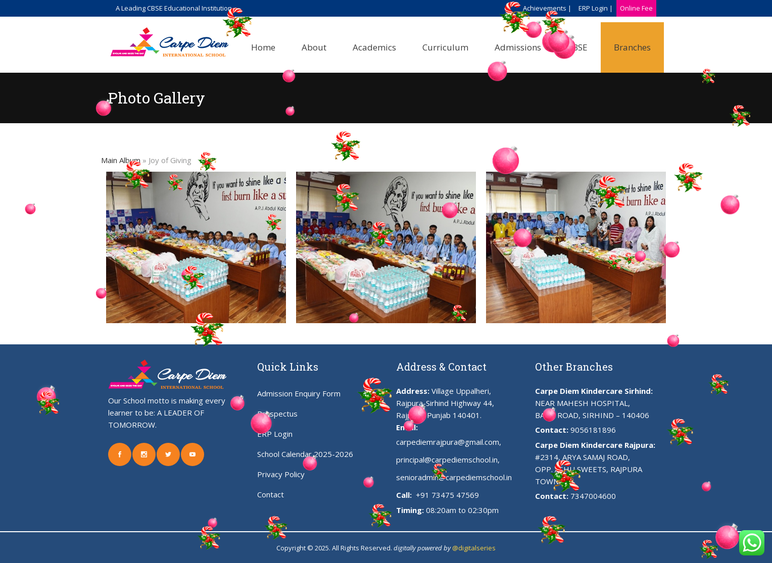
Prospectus (277, 413)
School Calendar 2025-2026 (305, 454)
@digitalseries (474, 547)
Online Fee (636, 8)
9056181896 (593, 430)
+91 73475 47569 (446, 495)
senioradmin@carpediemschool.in (454, 477)
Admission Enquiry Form (299, 393)
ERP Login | (595, 8)
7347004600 (593, 496)
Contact (270, 494)
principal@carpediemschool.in (447, 459)
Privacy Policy (281, 474)
